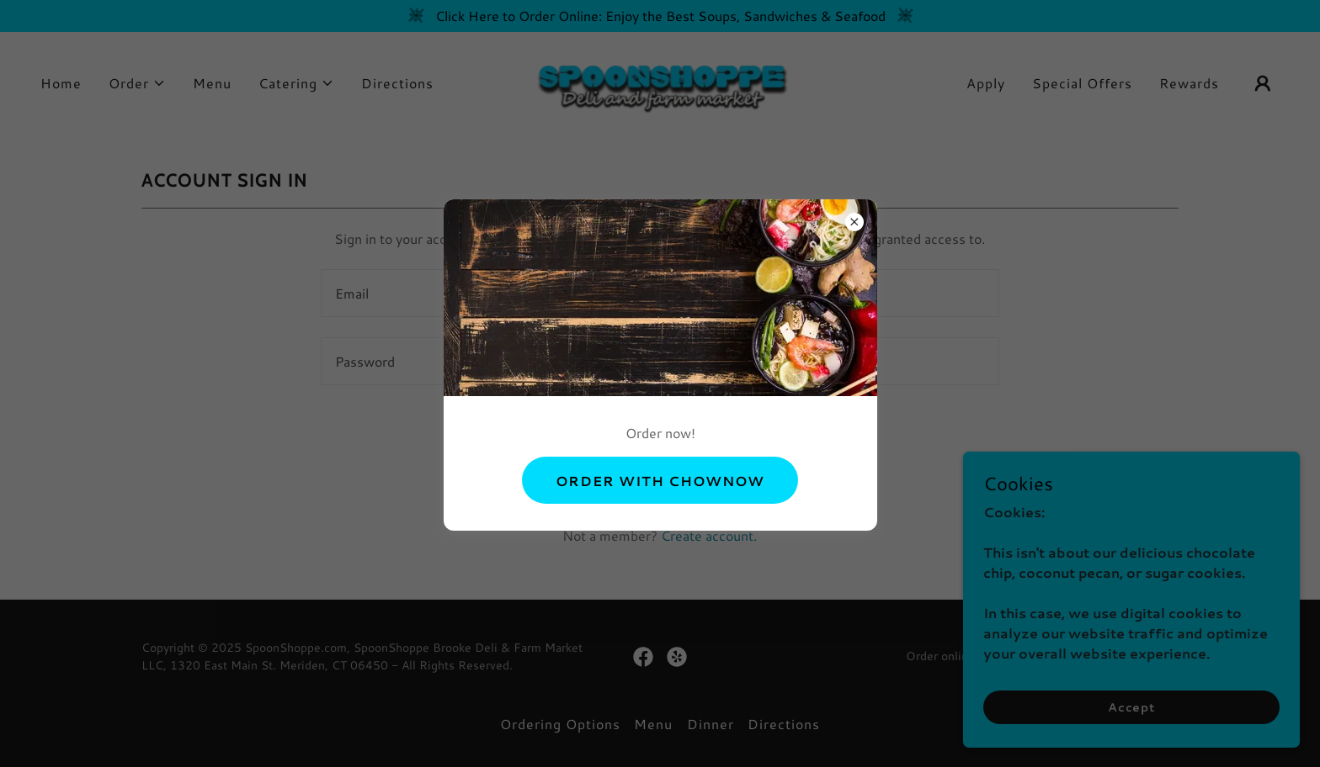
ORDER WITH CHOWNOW (660, 480)
